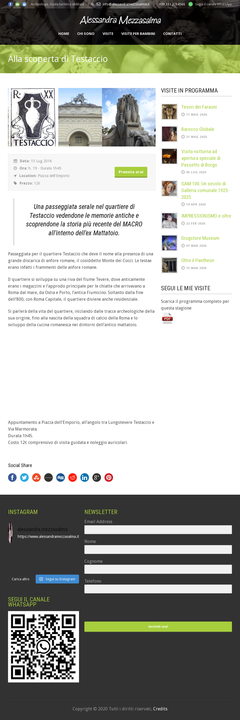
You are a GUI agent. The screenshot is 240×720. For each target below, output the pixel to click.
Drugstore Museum (200, 238)
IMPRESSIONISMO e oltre (206, 216)
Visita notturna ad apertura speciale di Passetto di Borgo (200, 158)
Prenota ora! (131, 172)
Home (63, 33)
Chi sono (86, 33)
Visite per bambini (138, 33)
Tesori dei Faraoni (199, 107)
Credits (160, 708)
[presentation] (117, 608)
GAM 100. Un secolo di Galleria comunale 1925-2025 (205, 190)
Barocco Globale (197, 129)
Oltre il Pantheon (197, 260)
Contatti (172, 33)
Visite (108, 33)
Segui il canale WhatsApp (213, 4)
